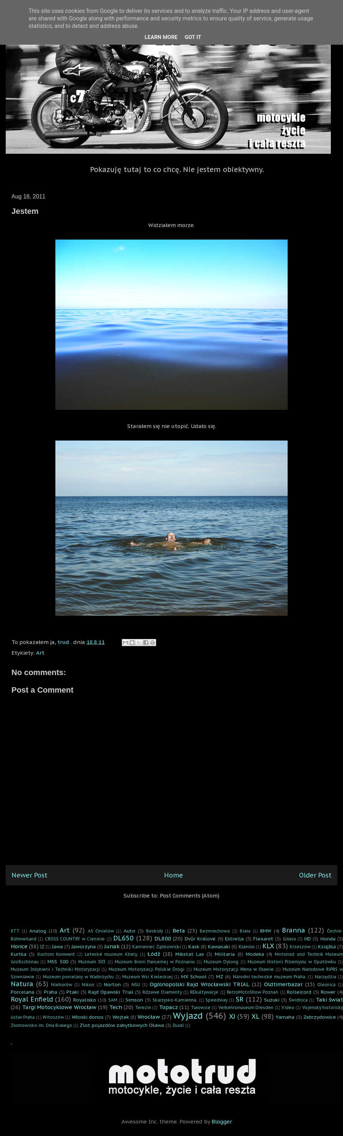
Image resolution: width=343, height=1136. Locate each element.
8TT (15, 931)
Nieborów (61, 984)
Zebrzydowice (319, 1017)
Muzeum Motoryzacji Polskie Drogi (146, 969)
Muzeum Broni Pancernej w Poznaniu (155, 961)
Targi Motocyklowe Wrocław (59, 1007)
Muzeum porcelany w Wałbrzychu (78, 976)
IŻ (42, 946)
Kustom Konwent (56, 954)
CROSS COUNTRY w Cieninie (75, 938)
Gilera (289, 938)
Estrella (234, 938)
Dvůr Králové (200, 938)
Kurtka (18, 954)
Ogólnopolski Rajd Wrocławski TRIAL (200, 984)
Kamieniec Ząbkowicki (156, 946)
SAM (112, 1000)
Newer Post (29, 875)
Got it (193, 37)
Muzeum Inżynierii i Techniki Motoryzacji (55, 969)
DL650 (123, 938)
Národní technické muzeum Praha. (269, 976)
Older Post (315, 875)
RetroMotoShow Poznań (252, 992)
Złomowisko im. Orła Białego (41, 1025)
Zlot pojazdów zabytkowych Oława (122, 1025)
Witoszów (53, 1017)
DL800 (162, 938)
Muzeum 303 (91, 961)
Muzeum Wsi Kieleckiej (147, 976)
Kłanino (247, 946)
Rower (328, 992)
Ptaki (72, 992)
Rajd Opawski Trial (110, 992)
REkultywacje (204, 992)
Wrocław (149, 1016)
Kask (193, 946)
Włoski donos (88, 1017)
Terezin (143, 1007)
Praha (50, 992)
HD (307, 938)
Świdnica (298, 1000)
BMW (265, 931)
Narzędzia (325, 976)
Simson (134, 1000)
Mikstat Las (189, 954)
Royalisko (84, 1000)
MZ (219, 976)
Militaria (225, 954)
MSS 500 (58, 961)
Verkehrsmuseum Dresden (246, 1007)
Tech (115, 1007)
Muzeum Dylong (221, 961)
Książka (327, 946)
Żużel (178, 1025)
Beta (179, 930)
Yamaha (284, 1017)
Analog (37, 931)
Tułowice (200, 1007)
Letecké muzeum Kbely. (111, 954)
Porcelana (22, 992)
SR (240, 999)
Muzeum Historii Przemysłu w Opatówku (292, 961)
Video (288, 1007)
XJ (232, 1016)
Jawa (57, 946)
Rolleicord (299, 992)
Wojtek (121, 1017)
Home (173, 875)
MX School (194, 976)
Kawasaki (219, 946)
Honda (327, 938)
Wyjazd (188, 1015)
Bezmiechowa (215, 931)
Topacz (168, 1007)
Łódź (154, 953)
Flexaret (263, 938)
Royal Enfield (32, 999)
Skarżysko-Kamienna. (175, 1000)
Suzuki (271, 1000)
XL (256, 1016)
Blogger (222, 1121)
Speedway (216, 1000)
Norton (112, 984)
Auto (129, 931)
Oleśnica (326, 984)
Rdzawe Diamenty (162, 992)
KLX (268, 946)
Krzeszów (300, 946)
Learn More (161, 37)
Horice (19, 946)
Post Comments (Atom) (189, 895)
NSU (135, 984)
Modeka (255, 954)
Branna (293, 930)
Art (40, 652)
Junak (112, 946)
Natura (22, 984)
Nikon (88, 984)
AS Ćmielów (101, 931)
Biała (245, 931)
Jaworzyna (83, 946)
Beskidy (154, 931)
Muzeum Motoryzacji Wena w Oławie (234, 969)
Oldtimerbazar (283, 984)
